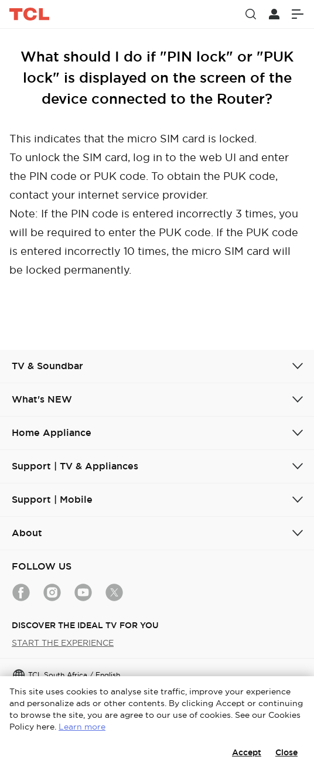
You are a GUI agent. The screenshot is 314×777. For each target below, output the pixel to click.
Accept (246, 752)
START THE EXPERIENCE (63, 643)
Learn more (82, 726)
